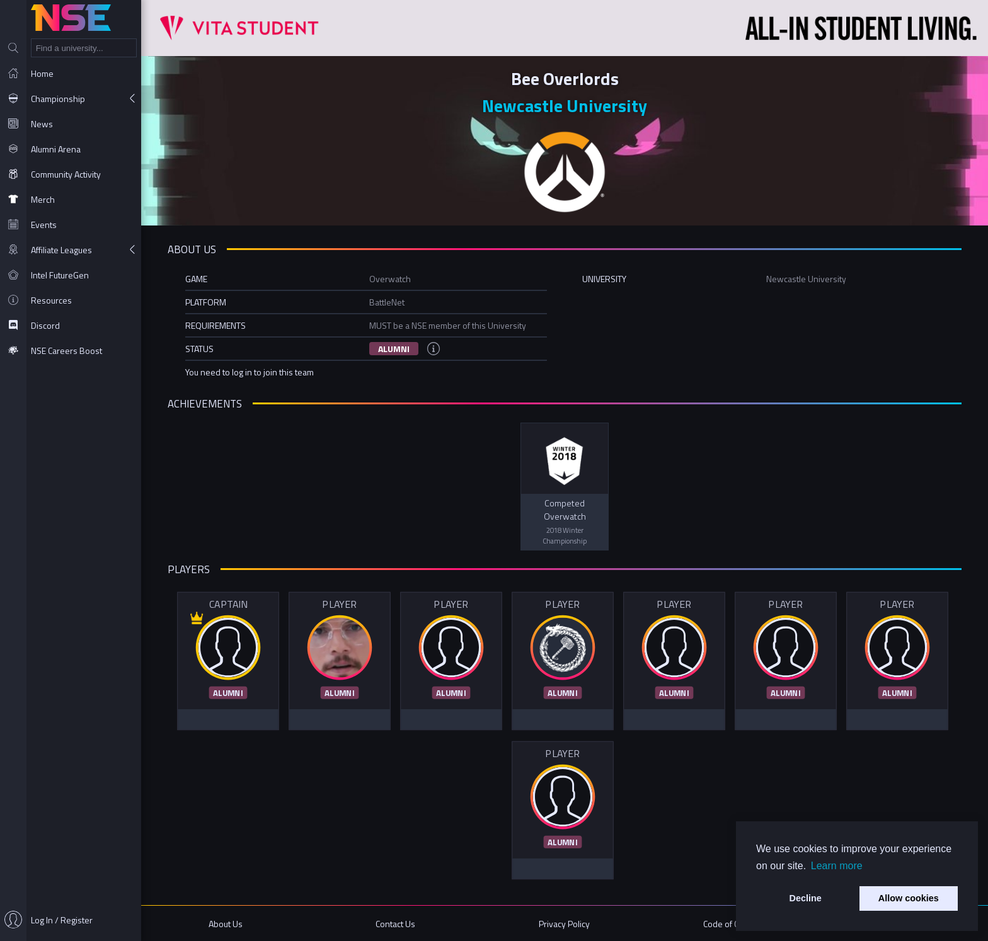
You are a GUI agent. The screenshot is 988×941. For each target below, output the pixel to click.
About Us (226, 923)
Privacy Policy (564, 923)
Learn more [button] (837, 865)
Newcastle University (564, 105)
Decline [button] (806, 898)
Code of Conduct (733, 923)
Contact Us (395, 923)
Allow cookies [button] (908, 898)
